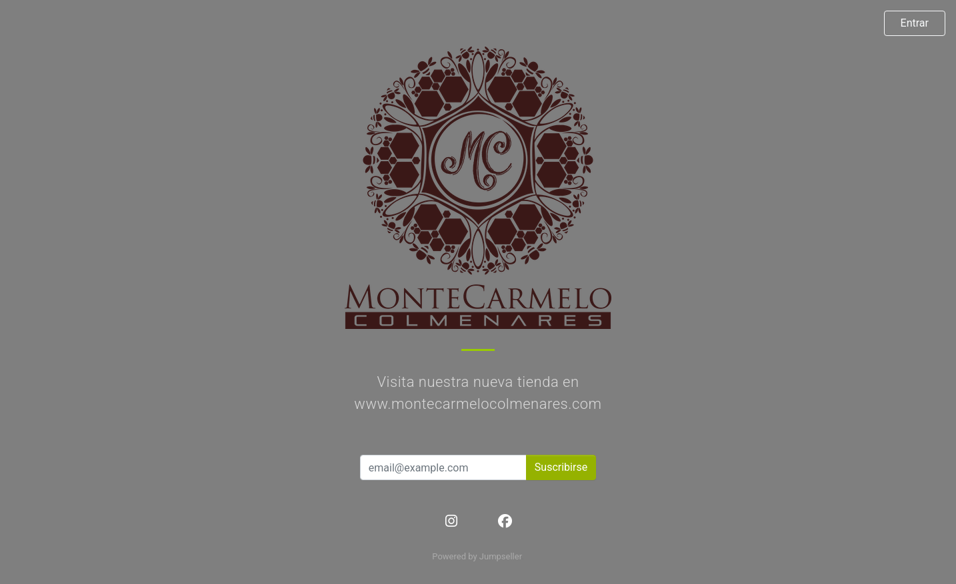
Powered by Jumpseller (476, 556)
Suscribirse (561, 467)
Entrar (915, 23)
